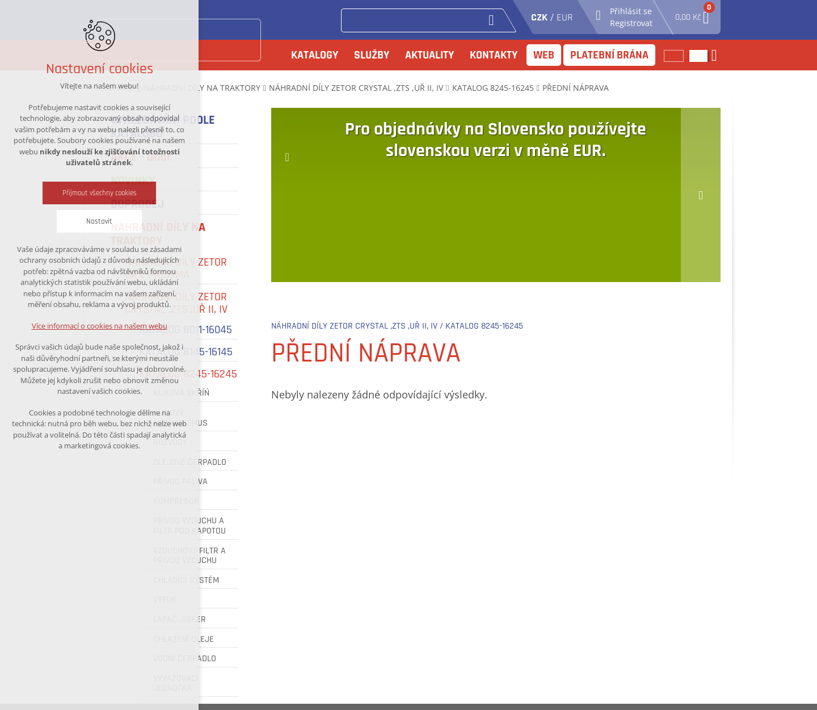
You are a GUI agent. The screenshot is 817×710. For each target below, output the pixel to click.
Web (543, 55)
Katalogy (314, 55)
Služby (371, 55)
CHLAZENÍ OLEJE (183, 640)
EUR (565, 17)
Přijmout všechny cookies (99, 193)
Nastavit (99, 221)
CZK (539, 17)
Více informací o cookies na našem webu (99, 326)
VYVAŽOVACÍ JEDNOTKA (176, 684)
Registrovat (631, 23)
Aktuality (429, 55)
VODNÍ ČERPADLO (184, 659)
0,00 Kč (692, 14)
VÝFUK (164, 600)
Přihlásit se (631, 11)
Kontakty (493, 55)
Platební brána (609, 55)
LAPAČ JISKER (179, 620)
